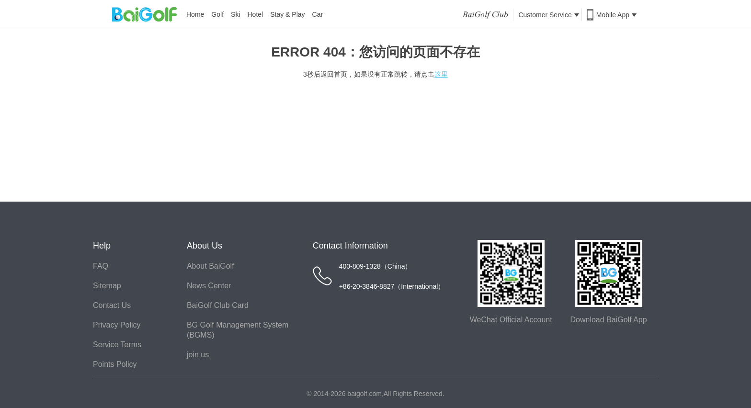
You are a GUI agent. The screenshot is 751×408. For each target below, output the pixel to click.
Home (195, 14)
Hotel (255, 14)
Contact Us (112, 305)
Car (317, 14)
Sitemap (107, 286)
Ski (235, 14)
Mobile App (616, 15)
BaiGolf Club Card (218, 305)
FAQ (100, 266)
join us (198, 355)
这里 (441, 74)
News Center (209, 286)
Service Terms (117, 344)
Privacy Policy (117, 325)
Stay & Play (287, 14)
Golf (217, 14)
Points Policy (115, 364)
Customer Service (548, 15)
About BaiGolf (210, 266)
